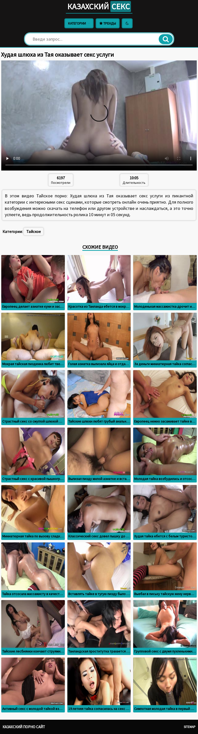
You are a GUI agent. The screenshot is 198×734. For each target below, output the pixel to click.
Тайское (33, 231)
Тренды (107, 23)
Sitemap (189, 727)
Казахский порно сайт (24, 726)
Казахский (99, 6)
